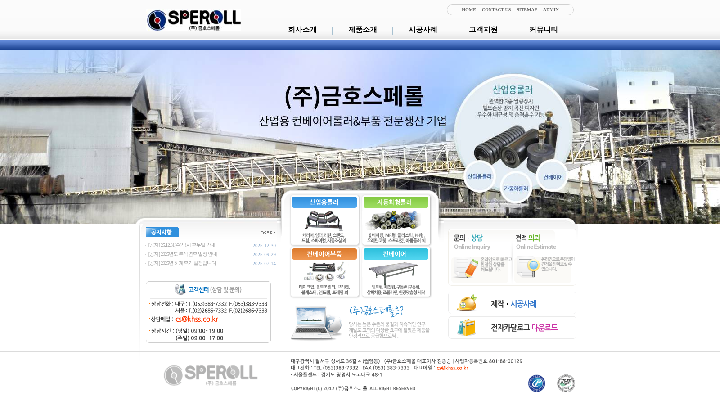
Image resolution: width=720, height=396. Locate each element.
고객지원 (483, 29)
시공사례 (423, 29)
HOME (469, 9)
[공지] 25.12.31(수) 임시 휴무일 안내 (181, 245)
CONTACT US (496, 9)
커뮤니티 (543, 29)
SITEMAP (527, 9)
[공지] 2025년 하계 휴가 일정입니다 (182, 263)
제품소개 (362, 29)
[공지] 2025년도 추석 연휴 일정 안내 (182, 253)
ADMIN (551, 9)
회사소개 (302, 29)
